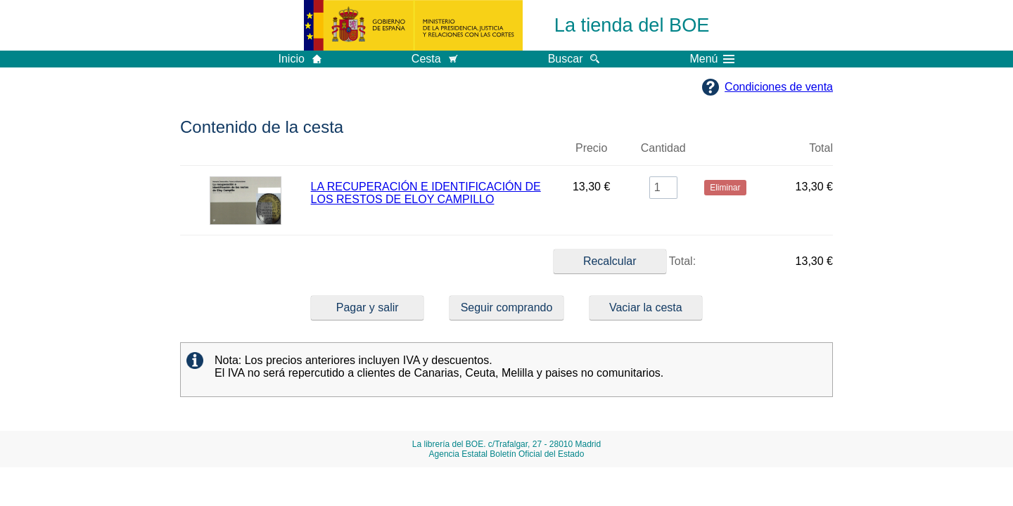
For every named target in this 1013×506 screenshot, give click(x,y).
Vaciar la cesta (645, 307)
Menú (711, 59)
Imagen (245, 154)
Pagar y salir (367, 307)
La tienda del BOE (632, 25)
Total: (625, 261)
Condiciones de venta (779, 87)
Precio (591, 148)
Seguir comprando (507, 307)
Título (431, 154)
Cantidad (663, 148)
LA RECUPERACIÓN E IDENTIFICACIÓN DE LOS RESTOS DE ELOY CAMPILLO (426, 193)
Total (821, 148)
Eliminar (725, 154)
